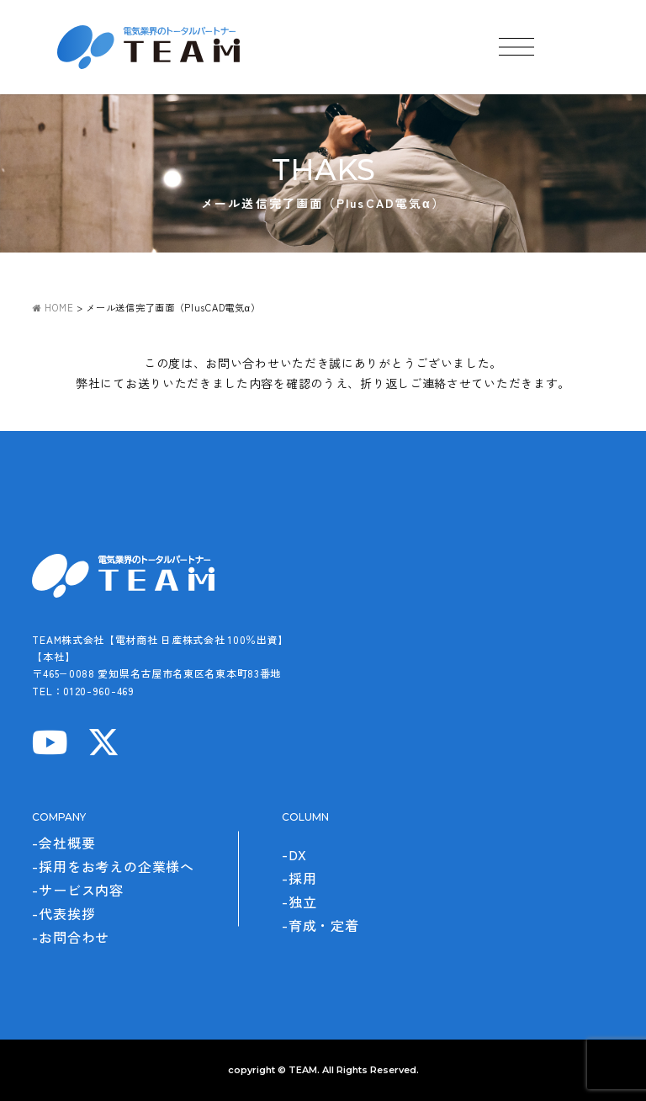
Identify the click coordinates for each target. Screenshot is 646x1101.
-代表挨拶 (63, 913)
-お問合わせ (70, 937)
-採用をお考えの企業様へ (113, 866)
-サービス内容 (78, 890)
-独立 (299, 901)
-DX (294, 854)
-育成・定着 (320, 925)
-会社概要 (63, 842)
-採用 (299, 878)
